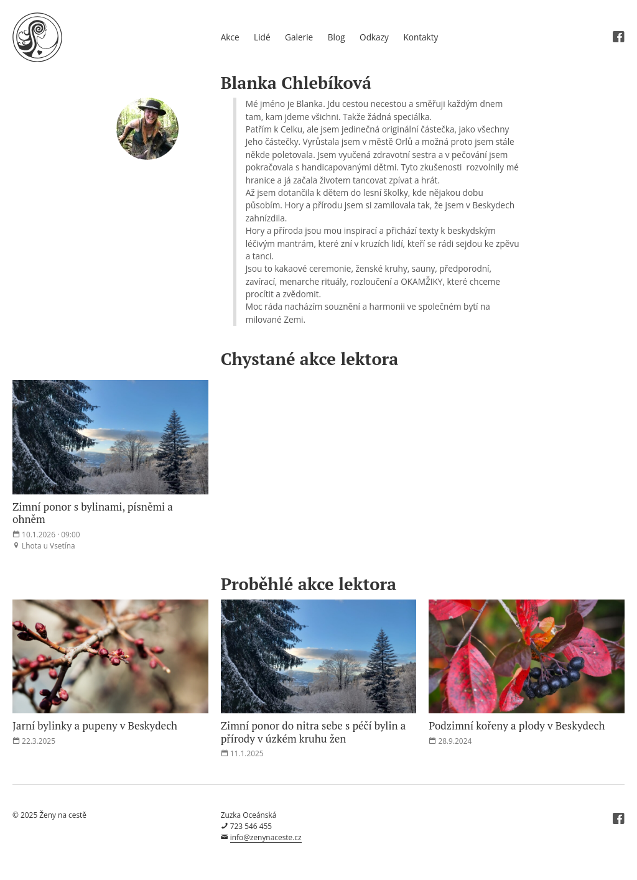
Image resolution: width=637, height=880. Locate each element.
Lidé (262, 37)
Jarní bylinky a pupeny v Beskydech (94, 725)
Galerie (299, 37)
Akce (230, 37)
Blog (336, 37)
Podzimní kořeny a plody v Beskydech (517, 725)
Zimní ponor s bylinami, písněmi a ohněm (92, 512)
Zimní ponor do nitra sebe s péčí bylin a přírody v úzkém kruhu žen (313, 731)
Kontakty (420, 37)
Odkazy (374, 37)
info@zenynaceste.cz (266, 837)
